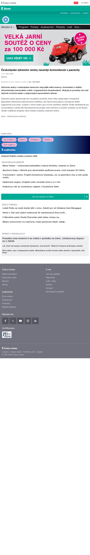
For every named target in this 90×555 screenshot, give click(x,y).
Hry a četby (9, 190)
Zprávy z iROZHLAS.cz (13, 342)
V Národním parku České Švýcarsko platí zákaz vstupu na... (41, 312)
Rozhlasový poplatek (55, 459)
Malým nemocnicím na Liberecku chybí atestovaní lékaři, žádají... (44, 324)
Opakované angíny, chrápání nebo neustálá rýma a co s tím (41, 250)
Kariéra (49, 452)
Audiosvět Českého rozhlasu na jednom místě (19, 207)
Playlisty (60, 27)
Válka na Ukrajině (9, 441)
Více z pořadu (9, 286)
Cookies (5, 519)
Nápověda (50, 445)
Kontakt (49, 455)
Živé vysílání (9, 195)
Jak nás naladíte (53, 441)
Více (77, 27)
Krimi (23, 190)
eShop (5, 452)
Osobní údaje (16, 519)
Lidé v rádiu (51, 448)
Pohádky (34, 190)
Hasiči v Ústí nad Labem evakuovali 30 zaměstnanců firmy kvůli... (44, 301)
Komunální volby (9, 445)
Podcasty (6, 471)
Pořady (34, 27)
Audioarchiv (75, 13)
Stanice (5, 448)
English (40, 519)
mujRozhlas (6, 184)
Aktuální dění (8, 27)
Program (64, 13)
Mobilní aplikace (9, 474)
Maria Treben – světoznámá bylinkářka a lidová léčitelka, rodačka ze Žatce (48, 216)
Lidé (69, 27)
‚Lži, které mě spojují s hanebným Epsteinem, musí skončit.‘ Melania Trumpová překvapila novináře (42, 413)
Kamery (86, 13)
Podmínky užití (29, 519)
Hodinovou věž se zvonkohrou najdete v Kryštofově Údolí (40, 262)
